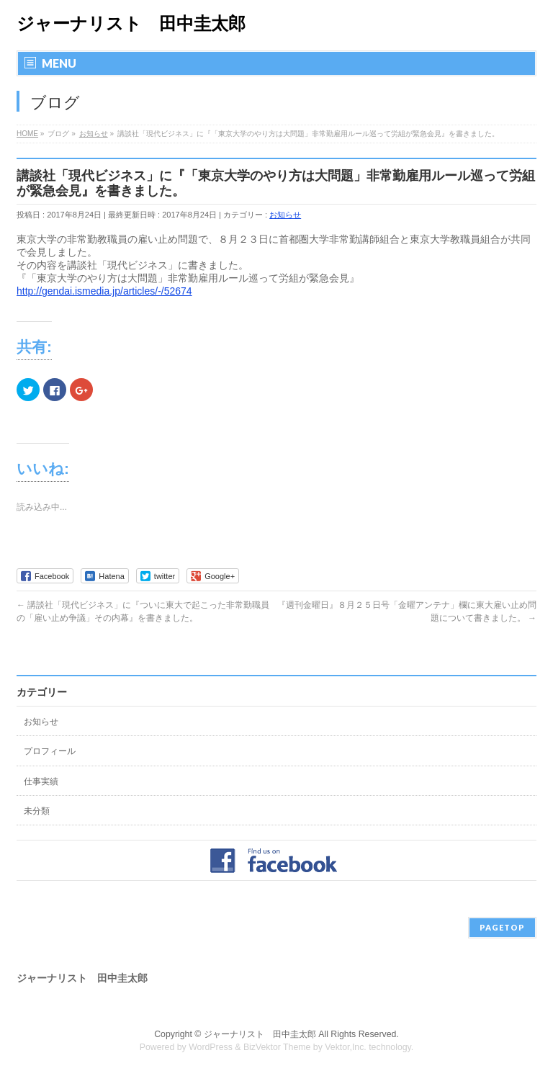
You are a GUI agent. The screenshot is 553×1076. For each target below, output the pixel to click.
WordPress (211, 1047)
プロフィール (50, 751)
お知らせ (285, 214)
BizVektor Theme (277, 1047)
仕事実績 (41, 781)
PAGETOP (502, 927)
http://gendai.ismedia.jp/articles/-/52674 (104, 291)
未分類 (37, 811)
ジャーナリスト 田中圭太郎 (131, 23)
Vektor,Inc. (346, 1047)
